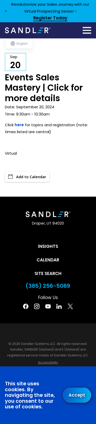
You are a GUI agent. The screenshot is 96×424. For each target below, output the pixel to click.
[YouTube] (48, 306)
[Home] (27, 30)
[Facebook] (25, 306)
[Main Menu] (87, 30)
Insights (48, 246)
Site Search (48, 273)
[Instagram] (36, 306)
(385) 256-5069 (48, 286)
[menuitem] (48, 363)
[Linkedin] (59, 306)
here (19, 125)
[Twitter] (70, 306)
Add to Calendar (27, 176)
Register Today (50, 18)
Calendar (48, 260)
